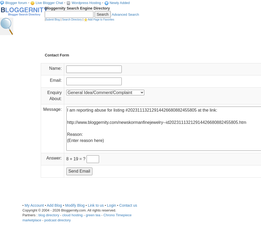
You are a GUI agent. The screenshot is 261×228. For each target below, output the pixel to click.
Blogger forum (16, 3)
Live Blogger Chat (49, 3)
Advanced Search (125, 15)
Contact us (128, 205)
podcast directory (57, 220)
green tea (93, 215)
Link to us (96, 205)
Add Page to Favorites (101, 19)
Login (111, 205)
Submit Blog (53, 19)
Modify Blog (75, 205)
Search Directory (72, 19)
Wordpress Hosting (86, 3)
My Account (34, 205)
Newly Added (119, 3)
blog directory (48, 215)
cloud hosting (72, 215)
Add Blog (54, 205)
